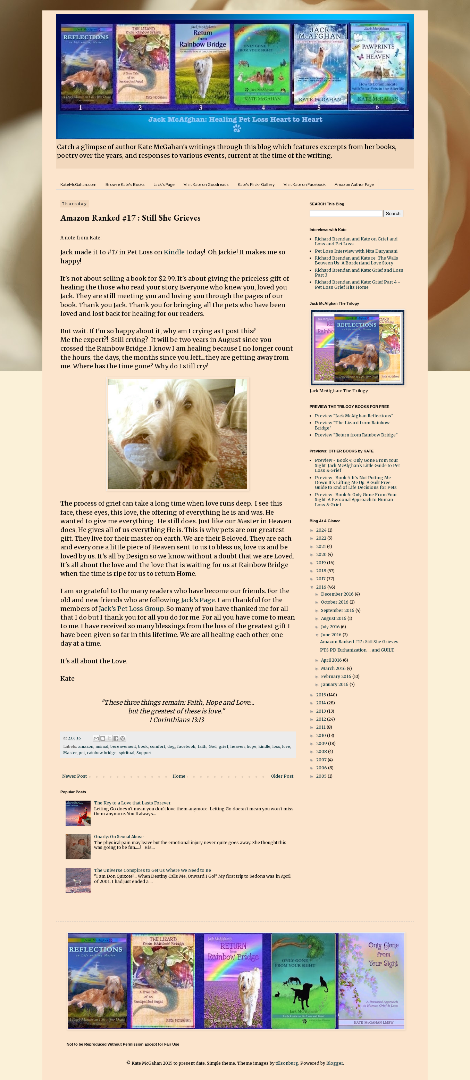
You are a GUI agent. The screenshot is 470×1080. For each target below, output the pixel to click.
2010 (321, 735)
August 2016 (334, 618)
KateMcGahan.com (78, 184)
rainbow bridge (102, 752)
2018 (321, 570)
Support (144, 752)
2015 (321, 694)
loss (276, 746)
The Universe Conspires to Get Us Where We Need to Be (152, 870)
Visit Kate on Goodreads (206, 184)
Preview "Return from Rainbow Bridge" (356, 434)
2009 (322, 743)
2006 (322, 767)
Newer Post (74, 776)
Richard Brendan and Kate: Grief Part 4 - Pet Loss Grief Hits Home (357, 284)
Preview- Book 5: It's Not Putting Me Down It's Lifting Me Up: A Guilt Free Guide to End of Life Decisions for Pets (356, 482)
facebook (186, 746)
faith (202, 746)
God (213, 746)
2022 (321, 538)
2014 (321, 702)
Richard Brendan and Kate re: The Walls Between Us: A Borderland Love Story (356, 260)
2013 (321, 711)
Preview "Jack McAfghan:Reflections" (354, 415)
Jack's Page (164, 184)
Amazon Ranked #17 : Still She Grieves (359, 641)
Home (179, 776)
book (143, 746)
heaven (237, 746)
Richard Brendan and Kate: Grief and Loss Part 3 (359, 273)
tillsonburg (287, 1063)
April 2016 (332, 660)
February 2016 (336, 676)
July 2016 (331, 626)
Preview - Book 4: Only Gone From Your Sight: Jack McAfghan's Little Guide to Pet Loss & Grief (357, 465)
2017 (321, 578)
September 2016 (338, 610)
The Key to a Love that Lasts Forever (132, 802)
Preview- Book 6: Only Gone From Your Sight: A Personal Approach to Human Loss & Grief (356, 499)
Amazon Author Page (354, 184)
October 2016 (335, 602)
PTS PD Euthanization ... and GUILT (357, 650)
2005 (322, 776)
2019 (321, 562)
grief (223, 746)
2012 (321, 719)
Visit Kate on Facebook (305, 184)
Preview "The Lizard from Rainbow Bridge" (352, 425)
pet (82, 752)
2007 (322, 759)
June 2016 (332, 634)
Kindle (174, 252)
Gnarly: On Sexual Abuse (119, 836)
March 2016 (334, 668)
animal (101, 746)
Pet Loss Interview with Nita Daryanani (356, 251)
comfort (157, 746)
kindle (264, 746)
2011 (321, 727)
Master (70, 752)
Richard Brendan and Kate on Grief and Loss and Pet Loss (356, 241)
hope (252, 746)
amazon (85, 746)
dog (171, 746)
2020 (322, 554)
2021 (321, 546)
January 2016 (335, 684)
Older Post (282, 776)
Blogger (334, 1063)
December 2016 (338, 594)
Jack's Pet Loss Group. (132, 609)
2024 (322, 530)
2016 (321, 587)
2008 (322, 751)
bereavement (123, 746)
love (286, 746)
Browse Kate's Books (125, 184)
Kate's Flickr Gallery (256, 184)
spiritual (126, 752)
